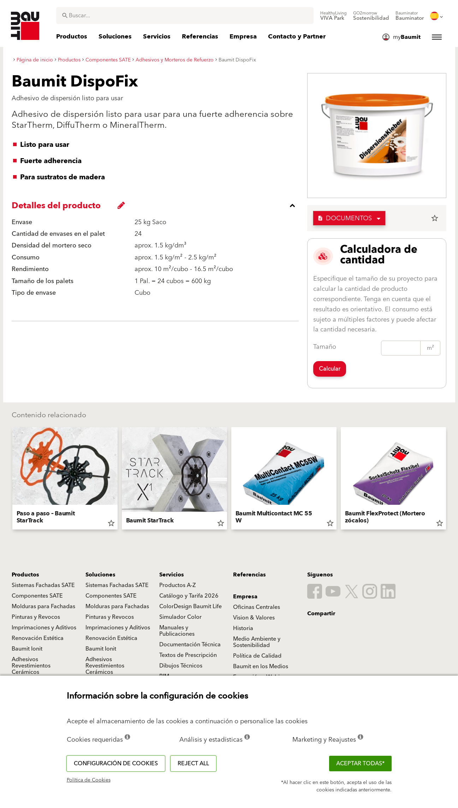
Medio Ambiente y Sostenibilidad (256, 642)
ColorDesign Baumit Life (190, 606)
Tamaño (324, 347)
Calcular (329, 369)
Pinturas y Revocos (36, 617)
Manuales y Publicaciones (177, 631)
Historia (243, 628)
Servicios (171, 575)
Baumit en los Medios (260, 666)
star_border (434, 218)
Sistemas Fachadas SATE (43, 585)
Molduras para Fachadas (43, 606)
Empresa (245, 596)
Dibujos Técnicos (180, 666)
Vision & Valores (254, 618)
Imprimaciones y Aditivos (44, 628)
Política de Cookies (89, 780)
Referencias (249, 575)
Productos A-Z (177, 585)
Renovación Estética (38, 638)
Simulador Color (180, 617)
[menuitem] (333, 16)
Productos (25, 575)
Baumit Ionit (27, 649)
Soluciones (100, 575)
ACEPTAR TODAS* (360, 763)
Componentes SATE (37, 596)
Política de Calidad (257, 656)
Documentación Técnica (190, 645)
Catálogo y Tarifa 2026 (189, 596)
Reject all (193, 763)
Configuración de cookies (116, 763)
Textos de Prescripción (188, 655)
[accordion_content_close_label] (157, 205)
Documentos (344, 218)
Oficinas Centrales (256, 607)
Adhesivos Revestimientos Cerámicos (31, 665)
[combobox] (185, 15)
